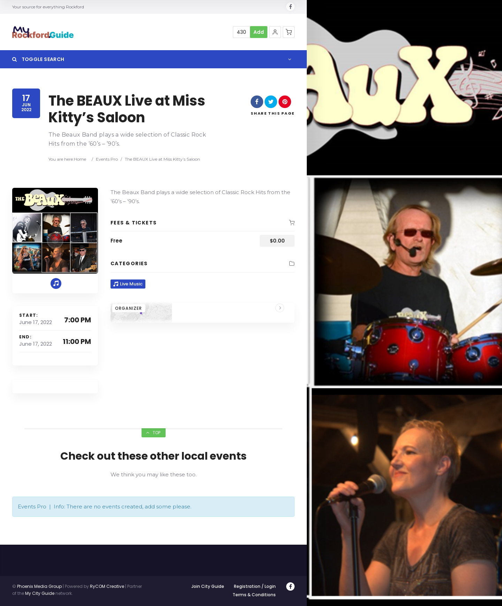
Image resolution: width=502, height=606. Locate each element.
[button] (275, 32)
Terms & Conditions (254, 595)
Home (80, 159)
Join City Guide (207, 586)
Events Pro (107, 159)
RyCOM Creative (107, 586)
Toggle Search (38, 59)
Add (258, 32)
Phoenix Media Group (39, 586)
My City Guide (39, 593)
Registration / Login (255, 586)
